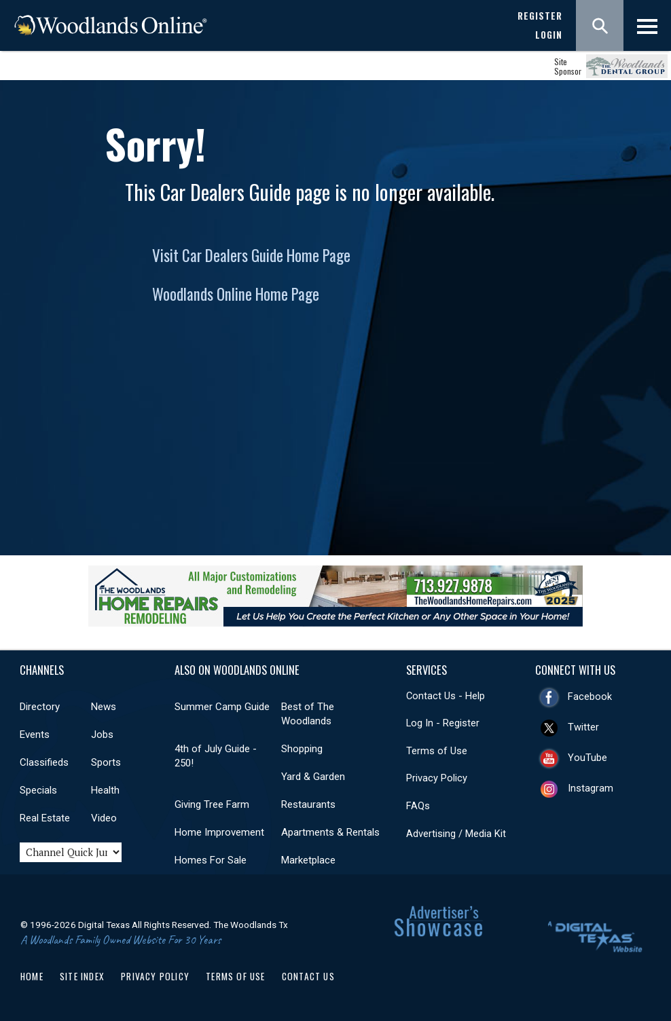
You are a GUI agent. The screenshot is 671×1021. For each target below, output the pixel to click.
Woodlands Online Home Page (235, 293)
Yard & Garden (313, 777)
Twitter (583, 727)
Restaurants (308, 804)
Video (104, 818)
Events (35, 734)
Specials (38, 790)
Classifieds (44, 762)
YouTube (587, 757)
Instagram (590, 788)
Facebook (590, 696)
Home (31, 976)
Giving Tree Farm (212, 804)
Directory (40, 707)
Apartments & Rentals (330, 832)
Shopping (302, 749)
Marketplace (308, 860)
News (103, 707)
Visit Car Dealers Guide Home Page (251, 255)
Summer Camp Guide (222, 707)
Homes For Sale (211, 860)
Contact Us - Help (445, 696)
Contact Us (308, 976)
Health (105, 790)
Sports (106, 762)
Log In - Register (442, 723)
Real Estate (45, 818)
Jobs (102, 734)
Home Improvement (219, 832)
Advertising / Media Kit (456, 834)
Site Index (82, 976)
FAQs (418, 806)
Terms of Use (436, 751)
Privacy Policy (436, 778)
